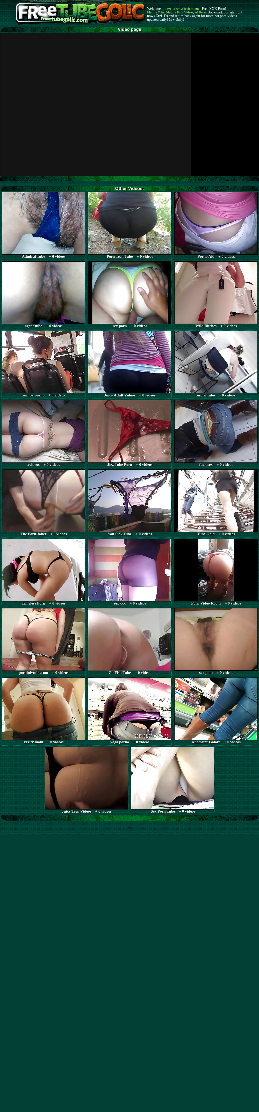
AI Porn (200, 12)
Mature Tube (155, 12)
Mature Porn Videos (179, 12)
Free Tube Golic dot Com (182, 9)
